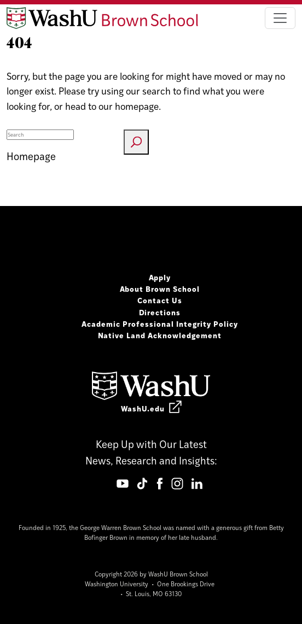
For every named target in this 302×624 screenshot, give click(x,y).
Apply (160, 277)
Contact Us (159, 300)
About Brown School (160, 288)
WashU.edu (151, 408)
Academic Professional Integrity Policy (160, 323)
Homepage (31, 156)
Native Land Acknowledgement (160, 334)
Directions (160, 312)
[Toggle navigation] (280, 18)
